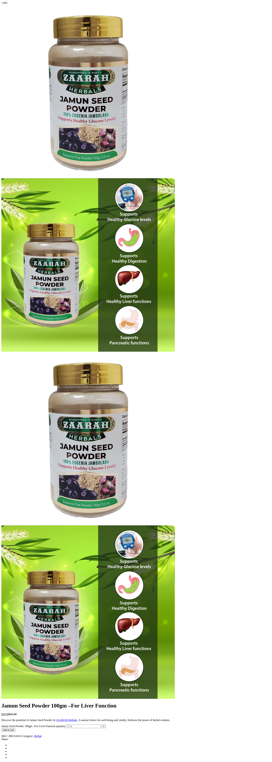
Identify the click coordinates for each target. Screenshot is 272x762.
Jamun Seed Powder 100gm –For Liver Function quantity (33, 726)
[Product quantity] (85, 726)
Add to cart (8, 730)
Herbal (38, 736)
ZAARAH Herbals (66, 720)
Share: (4, 739)
